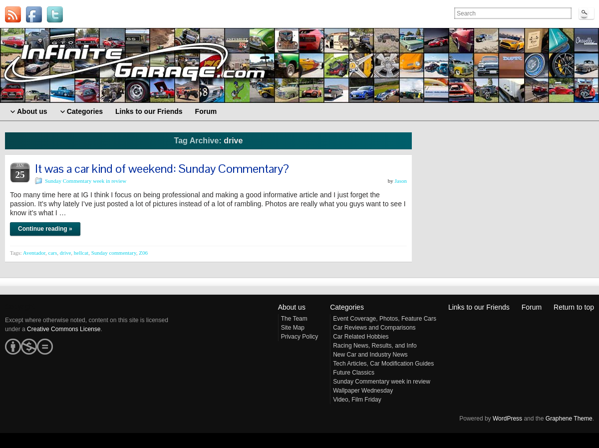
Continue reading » (45, 228)
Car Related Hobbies (360, 336)
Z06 (143, 253)
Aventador (34, 253)
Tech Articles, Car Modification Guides (383, 363)
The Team (294, 318)
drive (65, 253)
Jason (401, 181)
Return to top (574, 307)
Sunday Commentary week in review (85, 181)
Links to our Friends (479, 307)
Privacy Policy (299, 336)
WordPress (507, 418)
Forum (532, 307)
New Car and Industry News (370, 354)
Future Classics (353, 372)
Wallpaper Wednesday (363, 390)
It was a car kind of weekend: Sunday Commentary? (162, 168)
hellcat (81, 253)
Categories (347, 307)
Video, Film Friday (357, 399)
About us (291, 307)
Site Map (292, 327)
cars (52, 253)
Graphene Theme (569, 418)
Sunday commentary (113, 253)
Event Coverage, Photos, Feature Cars (384, 318)
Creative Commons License (63, 329)
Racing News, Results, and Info (374, 345)
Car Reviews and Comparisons (374, 327)
